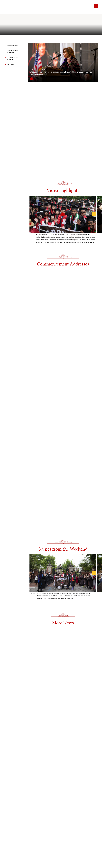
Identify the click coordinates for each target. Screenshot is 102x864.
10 (43, 603)
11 (45, 603)
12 (46, 603)
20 (58, 603)
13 (48, 603)
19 (57, 603)
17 (54, 603)
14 (49, 603)
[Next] (94, 214)
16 (52, 603)
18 (55, 603)
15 (51, 603)
